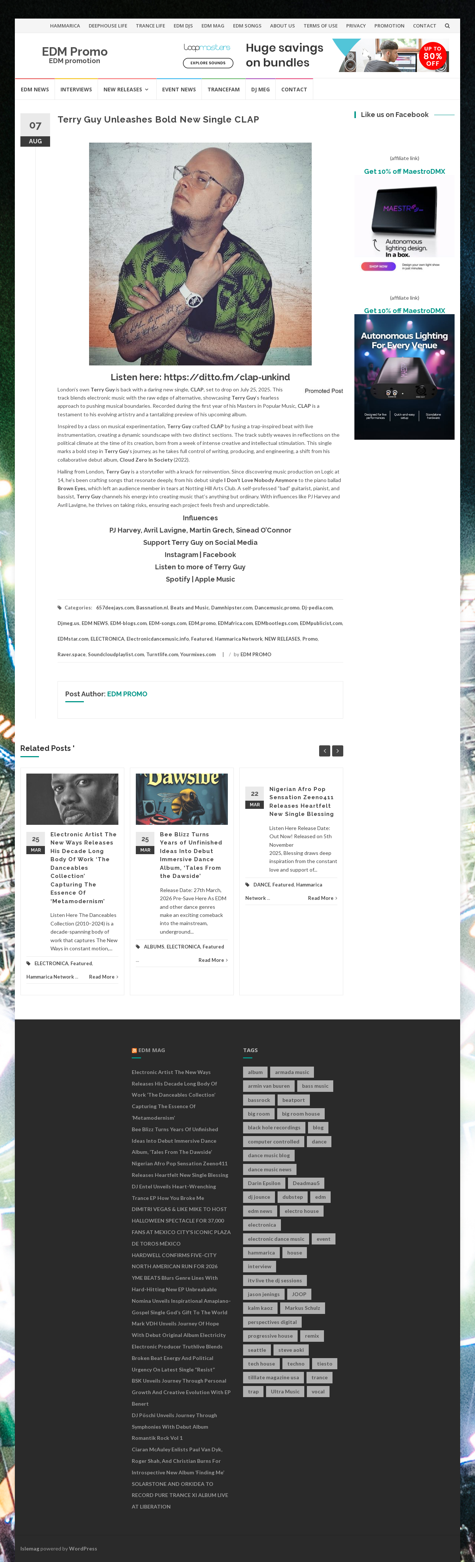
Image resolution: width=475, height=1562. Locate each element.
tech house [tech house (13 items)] (261, 1363)
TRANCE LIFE (150, 25)
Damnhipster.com (231, 608)
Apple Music (215, 579)
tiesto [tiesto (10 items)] (324, 1363)
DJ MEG (260, 89)
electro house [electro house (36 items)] (302, 1211)
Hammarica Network (238, 639)
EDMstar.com (73, 639)
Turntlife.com (162, 654)
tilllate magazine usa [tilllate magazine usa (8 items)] (273, 1377)
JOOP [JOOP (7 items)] (299, 1294)
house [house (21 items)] (294, 1252)
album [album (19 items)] (255, 1072)
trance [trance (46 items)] (319, 1377)
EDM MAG (213, 25)
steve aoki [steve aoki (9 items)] (291, 1350)
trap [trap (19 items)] (253, 1391)
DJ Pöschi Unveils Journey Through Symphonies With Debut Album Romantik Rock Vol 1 (174, 1426)
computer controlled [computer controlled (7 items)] (273, 1141)
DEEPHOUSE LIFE (108, 25)
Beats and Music (189, 608)
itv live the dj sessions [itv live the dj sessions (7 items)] (275, 1280)
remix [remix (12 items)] (312, 1335)
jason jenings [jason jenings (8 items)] (264, 1294)
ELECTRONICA (107, 639)
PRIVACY (356, 25)
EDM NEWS (35, 89)
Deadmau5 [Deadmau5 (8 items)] (306, 1183)
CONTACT (424, 25)
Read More (103, 977)
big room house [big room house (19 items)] (301, 1113)
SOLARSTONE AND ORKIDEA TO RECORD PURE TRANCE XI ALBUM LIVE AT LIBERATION (180, 1495)
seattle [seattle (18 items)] (257, 1350)
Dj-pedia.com (317, 608)
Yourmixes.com (198, 654)
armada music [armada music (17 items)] (292, 1072)
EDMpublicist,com (321, 623)
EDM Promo (75, 51)
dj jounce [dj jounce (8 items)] (259, 1197)
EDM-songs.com (167, 623)
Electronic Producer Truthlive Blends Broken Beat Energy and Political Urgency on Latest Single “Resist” (177, 1358)
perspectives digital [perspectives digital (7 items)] (272, 1322)
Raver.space (72, 654)
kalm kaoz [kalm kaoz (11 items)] (260, 1308)
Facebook (219, 555)
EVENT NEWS (179, 89)
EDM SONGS (247, 25)
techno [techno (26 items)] (296, 1363)
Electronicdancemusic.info (158, 639)
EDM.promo (202, 623)
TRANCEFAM (223, 89)
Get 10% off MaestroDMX (404, 171)
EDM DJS (183, 25)
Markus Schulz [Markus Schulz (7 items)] (302, 1308)
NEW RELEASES (123, 89)
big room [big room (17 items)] (259, 1113)
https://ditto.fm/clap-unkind (227, 377)
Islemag (29, 1548)
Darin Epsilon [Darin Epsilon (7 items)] (264, 1183)
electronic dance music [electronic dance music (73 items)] (276, 1239)
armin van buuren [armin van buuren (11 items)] (269, 1086)
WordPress (83, 1548)
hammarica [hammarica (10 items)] (261, 1252)
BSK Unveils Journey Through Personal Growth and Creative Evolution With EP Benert (181, 1392)
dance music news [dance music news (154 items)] (270, 1169)
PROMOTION (389, 25)
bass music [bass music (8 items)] (315, 1086)
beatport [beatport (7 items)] (293, 1100)
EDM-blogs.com (128, 623)
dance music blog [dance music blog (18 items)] (269, 1155)
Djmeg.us (68, 623)
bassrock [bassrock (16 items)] (259, 1100)
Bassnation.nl (152, 608)
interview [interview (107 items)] (259, 1266)
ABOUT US (282, 25)
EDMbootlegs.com (276, 623)
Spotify (178, 579)
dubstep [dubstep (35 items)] (292, 1197)
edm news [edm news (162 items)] (260, 1211)
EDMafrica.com (235, 623)
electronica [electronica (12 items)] (262, 1224)
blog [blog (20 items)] (318, 1127)
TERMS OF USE (321, 25)
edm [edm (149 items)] (320, 1197)
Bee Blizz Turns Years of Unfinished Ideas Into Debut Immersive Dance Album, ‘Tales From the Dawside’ (175, 1140)
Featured (202, 639)
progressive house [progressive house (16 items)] (270, 1335)
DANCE (261, 885)
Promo (310, 639)
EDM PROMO (255, 654)
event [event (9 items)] (324, 1239)
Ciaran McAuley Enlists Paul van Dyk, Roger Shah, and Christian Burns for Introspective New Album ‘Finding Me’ (178, 1460)
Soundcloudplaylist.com (116, 654)
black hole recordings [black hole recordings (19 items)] (274, 1127)
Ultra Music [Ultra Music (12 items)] (285, 1391)
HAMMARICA (65, 25)
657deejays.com (115, 608)
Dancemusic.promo (277, 608)
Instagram (181, 555)
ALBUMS (154, 947)
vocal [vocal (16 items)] (318, 1391)
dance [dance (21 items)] (319, 1141)
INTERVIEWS (76, 89)
